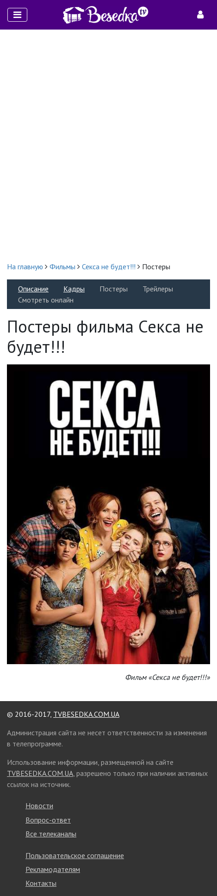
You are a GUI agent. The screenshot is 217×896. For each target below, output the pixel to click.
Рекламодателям (52, 869)
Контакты (40, 883)
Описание (33, 288)
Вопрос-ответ (48, 819)
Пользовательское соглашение (74, 855)
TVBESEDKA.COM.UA (86, 714)
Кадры (74, 288)
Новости (39, 805)
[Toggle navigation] (17, 15)
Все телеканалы (50, 833)
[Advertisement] (108, 145)
